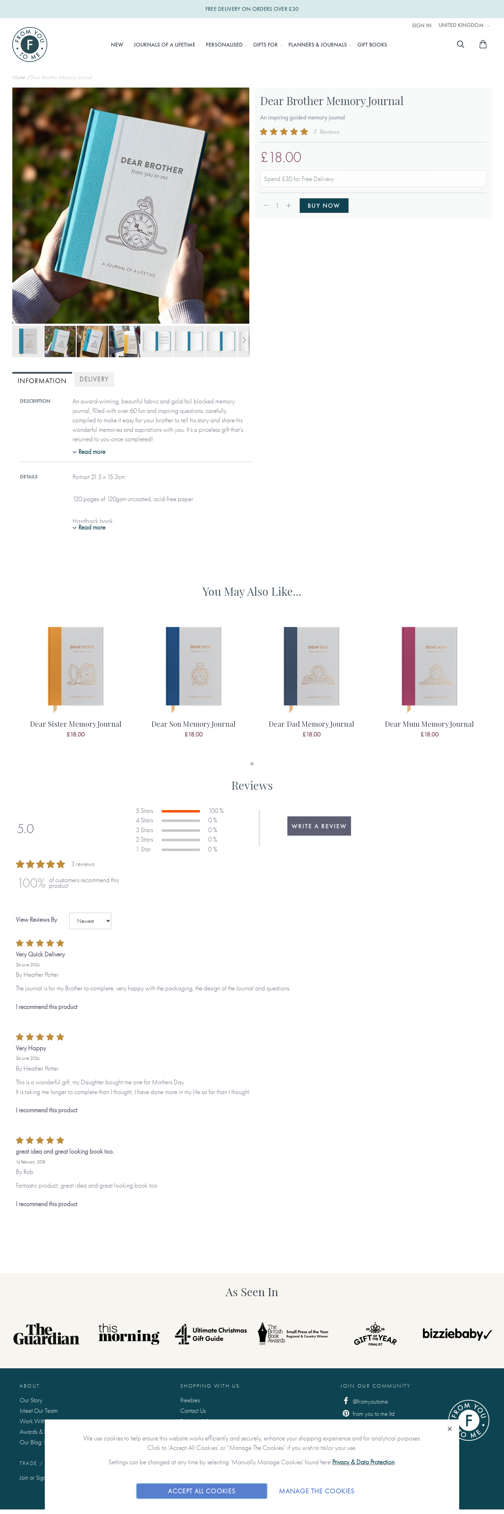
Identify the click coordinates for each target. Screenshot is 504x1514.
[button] (26, 206)
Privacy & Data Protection (363, 1462)
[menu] (249, 45)
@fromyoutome (364, 1401)
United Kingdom (462, 25)
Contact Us (193, 1410)
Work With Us (36, 1421)
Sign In (422, 25)
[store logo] (29, 44)
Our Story (31, 1400)
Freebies (190, 1400)
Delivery (94, 379)
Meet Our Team (39, 1410)
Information (42, 380)
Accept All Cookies (202, 1490)
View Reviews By (36, 919)
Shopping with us (210, 1385)
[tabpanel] (75, 686)
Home (19, 77)
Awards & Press (38, 1431)
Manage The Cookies (317, 1490)
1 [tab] (252, 764)
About (30, 1385)
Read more (91, 451)
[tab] (42, 380)
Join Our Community (376, 1385)
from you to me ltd (367, 1413)
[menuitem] (117, 45)
